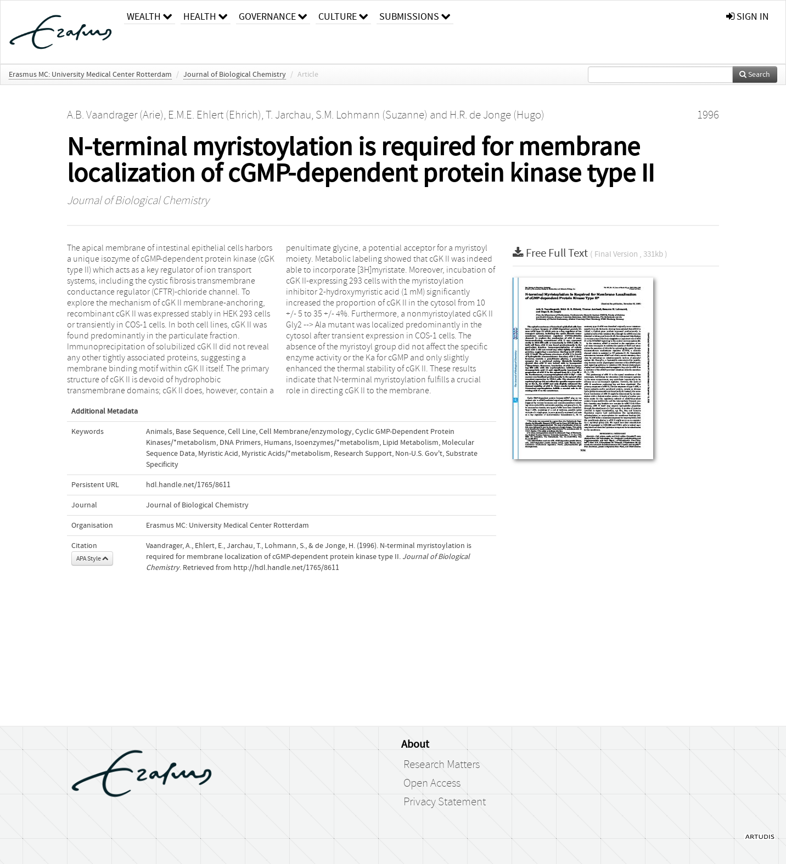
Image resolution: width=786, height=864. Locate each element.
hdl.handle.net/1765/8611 (188, 485)
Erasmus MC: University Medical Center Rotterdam (90, 74)
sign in (747, 16)
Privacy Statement (444, 802)
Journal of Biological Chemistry (234, 74)
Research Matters (441, 764)
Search (754, 74)
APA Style (92, 558)
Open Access (432, 783)
